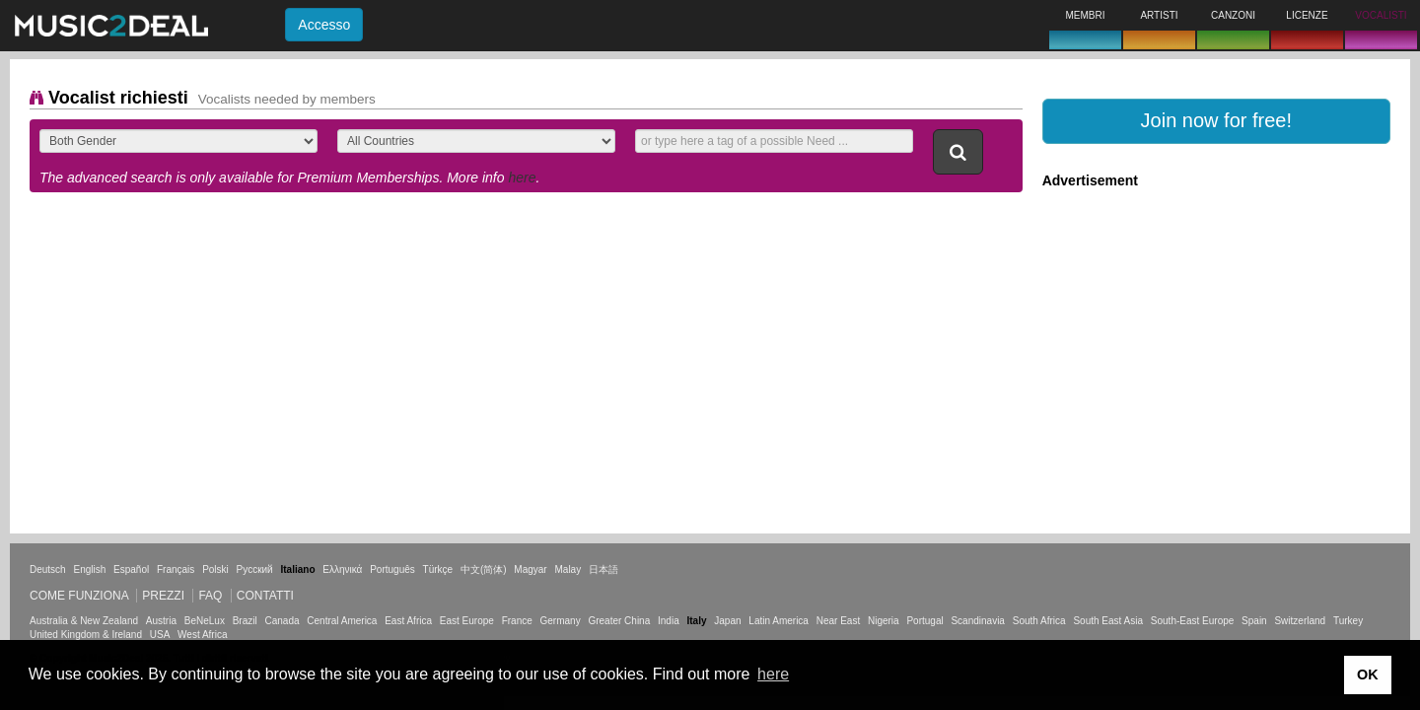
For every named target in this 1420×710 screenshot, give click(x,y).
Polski (215, 569)
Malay (568, 569)
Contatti (265, 596)
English (89, 569)
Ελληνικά (342, 569)
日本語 (603, 569)
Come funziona (79, 596)
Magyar (530, 569)
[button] (1216, 121)
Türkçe (438, 569)
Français (175, 569)
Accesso (324, 25)
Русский (255, 569)
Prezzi (163, 596)
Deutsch (48, 569)
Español (131, 569)
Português (392, 569)
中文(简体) (484, 569)
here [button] (773, 674)
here (521, 177)
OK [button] (1368, 674)
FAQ (210, 596)
